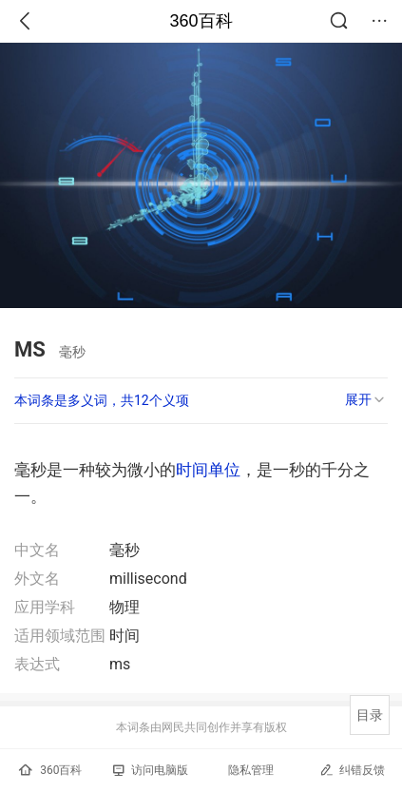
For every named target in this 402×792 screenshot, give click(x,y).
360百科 (200, 20)
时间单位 (208, 469)
